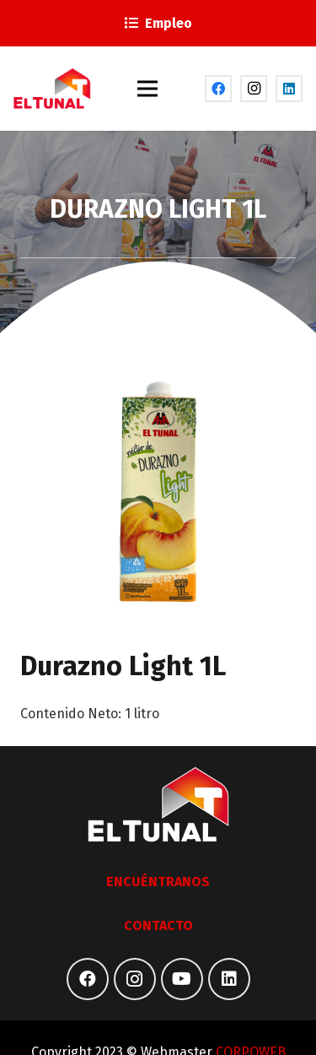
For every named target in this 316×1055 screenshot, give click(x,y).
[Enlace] (52, 89)
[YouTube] (182, 979)
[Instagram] (253, 88)
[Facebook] (218, 88)
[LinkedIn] (289, 88)
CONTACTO (158, 925)
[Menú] (148, 89)
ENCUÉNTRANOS (158, 882)
